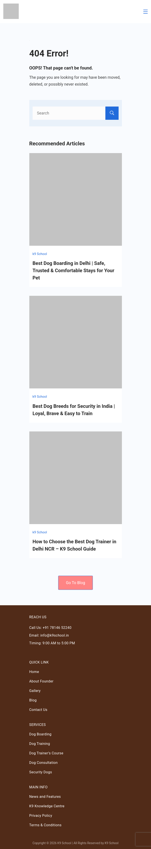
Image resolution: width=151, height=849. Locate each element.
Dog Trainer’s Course (46, 753)
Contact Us (38, 710)
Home (34, 672)
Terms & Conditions (45, 825)
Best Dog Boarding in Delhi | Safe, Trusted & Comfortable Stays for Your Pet (73, 271)
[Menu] (145, 11)
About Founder (41, 681)
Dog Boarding (40, 734)
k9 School (40, 254)
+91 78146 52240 (57, 628)
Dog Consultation (43, 763)
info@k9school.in (54, 635)
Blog (33, 700)
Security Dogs (40, 772)
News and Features (45, 797)
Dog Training (39, 744)
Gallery (35, 691)
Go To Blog (75, 582)
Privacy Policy (40, 815)
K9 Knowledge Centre (47, 806)
